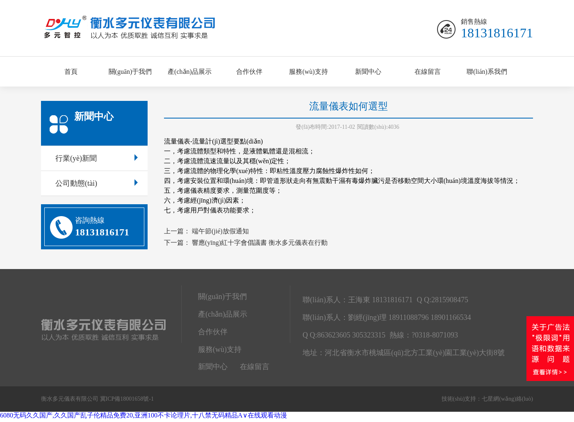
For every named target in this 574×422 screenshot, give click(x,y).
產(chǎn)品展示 (190, 71)
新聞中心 (368, 71)
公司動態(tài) (96, 183)
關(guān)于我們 (130, 71)
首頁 (70, 71)
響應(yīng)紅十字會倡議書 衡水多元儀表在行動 (260, 242)
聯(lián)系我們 (487, 71)
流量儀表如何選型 (348, 106)
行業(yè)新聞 (96, 158)
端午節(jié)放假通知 (220, 231)
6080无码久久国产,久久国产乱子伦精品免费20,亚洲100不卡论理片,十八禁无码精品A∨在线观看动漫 (143, 415)
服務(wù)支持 (308, 71)
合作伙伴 (249, 71)
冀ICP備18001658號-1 (127, 399)
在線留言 (428, 71)
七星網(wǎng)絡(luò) (507, 399)
